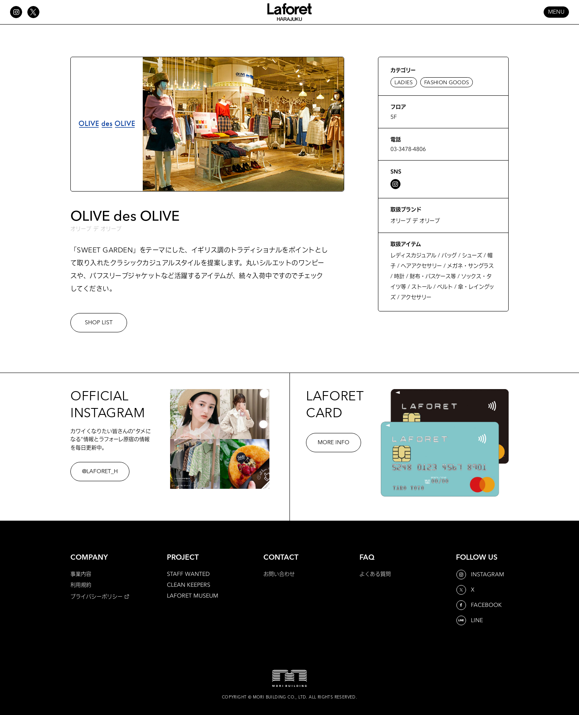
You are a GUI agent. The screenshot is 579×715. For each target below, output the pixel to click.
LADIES (403, 82)
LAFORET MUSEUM (192, 595)
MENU (556, 12)
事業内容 (80, 573)
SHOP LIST (99, 323)
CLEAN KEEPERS (188, 584)
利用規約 (80, 584)
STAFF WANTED (188, 573)
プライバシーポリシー (96, 596)
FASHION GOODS (446, 82)
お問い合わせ (279, 573)
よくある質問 (375, 573)
